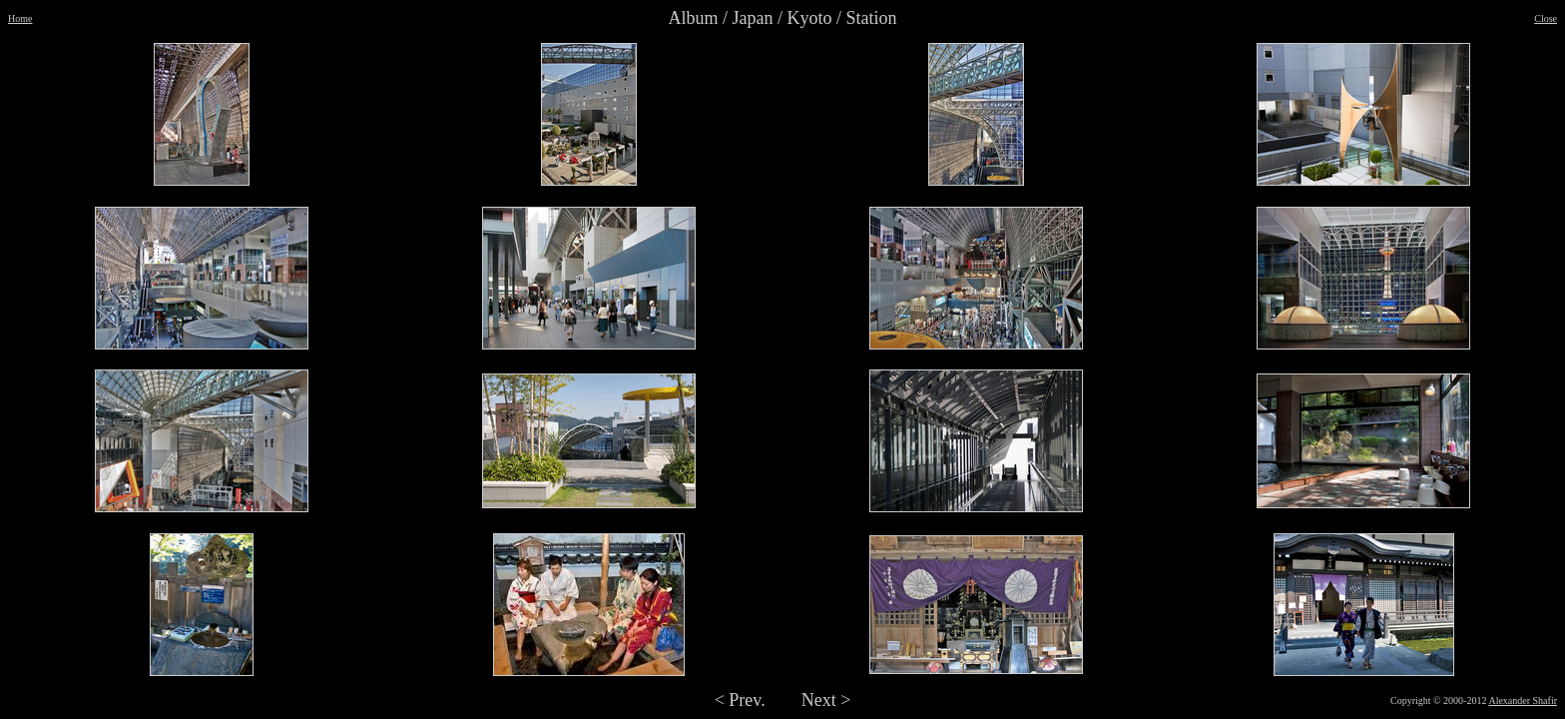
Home (20, 18)
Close (1545, 18)
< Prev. (740, 700)
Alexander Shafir (1522, 700)
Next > (826, 700)
